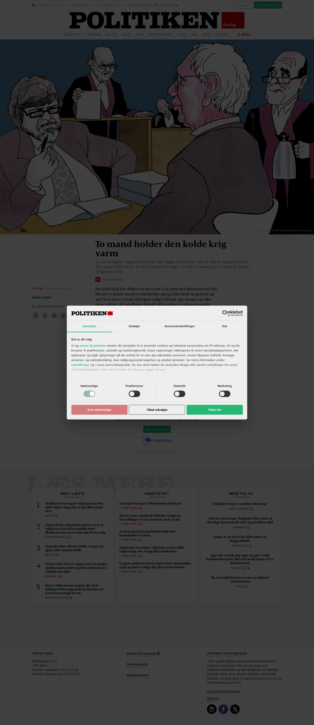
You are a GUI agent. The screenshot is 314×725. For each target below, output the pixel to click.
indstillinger (80, 365)
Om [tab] (224, 326)
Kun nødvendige (99, 409)
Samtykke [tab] (89, 326)
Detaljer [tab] (134, 326)
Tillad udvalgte (157, 409)
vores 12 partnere (93, 345)
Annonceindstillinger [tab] (179, 326)
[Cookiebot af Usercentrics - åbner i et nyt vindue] (225, 313)
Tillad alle (214, 409)
